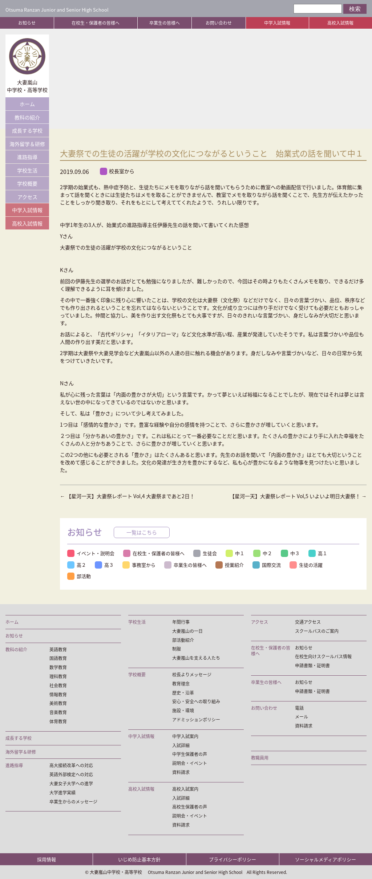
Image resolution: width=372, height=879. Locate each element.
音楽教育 (58, 712)
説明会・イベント (189, 763)
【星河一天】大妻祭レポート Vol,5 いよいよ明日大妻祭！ (298, 496)
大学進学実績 (62, 793)
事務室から (138, 564)
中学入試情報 (277, 23)
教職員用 (259, 758)
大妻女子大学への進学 (71, 784)
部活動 (79, 576)
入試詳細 (181, 745)
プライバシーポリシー (232, 859)
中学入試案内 (185, 736)
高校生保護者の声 (189, 807)
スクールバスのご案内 (317, 631)
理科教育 (58, 677)
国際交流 (266, 564)
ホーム (27, 103)
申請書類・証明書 (312, 666)
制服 (176, 649)
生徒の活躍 (306, 564)
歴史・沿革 (183, 693)
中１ (235, 553)
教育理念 (181, 684)
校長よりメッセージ (191, 675)
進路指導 (27, 156)
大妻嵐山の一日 (187, 631)
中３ (290, 553)
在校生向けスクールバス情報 (323, 657)
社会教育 (58, 686)
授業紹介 (229, 564)
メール (301, 717)
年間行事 (181, 622)
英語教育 (58, 650)
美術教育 (58, 703)
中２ (262, 553)
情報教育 (58, 695)
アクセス (27, 196)
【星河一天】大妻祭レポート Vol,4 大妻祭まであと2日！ (127, 496)
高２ (76, 564)
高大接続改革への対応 (71, 765)
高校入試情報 (340, 23)
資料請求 (181, 772)
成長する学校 (27, 130)
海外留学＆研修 (27, 143)
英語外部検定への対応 (71, 775)
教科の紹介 (27, 117)
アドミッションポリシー (196, 720)
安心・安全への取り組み (196, 702)
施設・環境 (183, 711)
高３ (104, 564)
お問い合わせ (219, 23)
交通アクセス (308, 622)
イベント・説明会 (90, 553)
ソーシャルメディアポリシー (325, 859)
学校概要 (27, 183)
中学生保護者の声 (189, 754)
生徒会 (205, 553)
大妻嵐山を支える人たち (196, 658)
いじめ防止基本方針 (139, 859)
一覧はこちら (141, 532)
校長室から (117, 171)
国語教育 (58, 658)
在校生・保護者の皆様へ (96, 23)
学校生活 (27, 170)
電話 (299, 708)
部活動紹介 (183, 640)
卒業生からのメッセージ (73, 802)
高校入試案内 (185, 789)
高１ (317, 553)
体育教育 (58, 722)
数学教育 (58, 667)
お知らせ (27, 23)
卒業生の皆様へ (164, 23)
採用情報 (46, 859)
